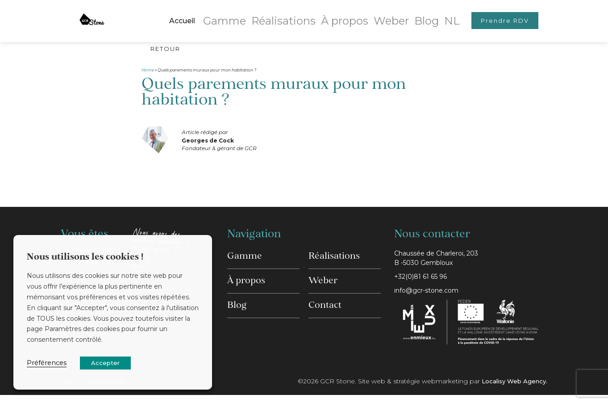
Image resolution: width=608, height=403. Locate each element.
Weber (378, 15)
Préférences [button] (47, 363)
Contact (324, 298)
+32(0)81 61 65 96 (423, 282)
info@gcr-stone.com (430, 297)
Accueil (202, 15)
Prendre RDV (495, 15)
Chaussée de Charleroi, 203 (470, 262)
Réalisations (288, 15)
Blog (408, 15)
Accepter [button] (105, 362)
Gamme (240, 15)
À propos (338, 15)
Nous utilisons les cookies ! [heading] (85, 257)
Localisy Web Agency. (512, 389)
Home (148, 71)
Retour (169, 50)
